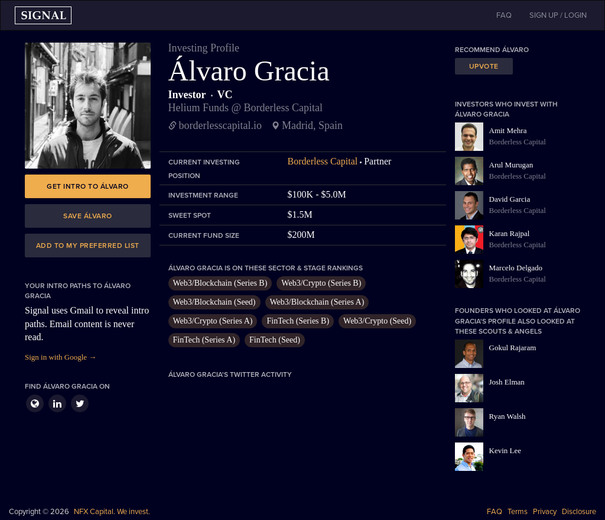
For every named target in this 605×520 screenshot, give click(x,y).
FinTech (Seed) (274, 339)
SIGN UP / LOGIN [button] (558, 15)
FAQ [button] (504, 15)
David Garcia (510, 199)
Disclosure (579, 511)
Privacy (545, 511)
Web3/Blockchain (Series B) (220, 283)
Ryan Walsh (507, 416)
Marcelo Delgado (516, 267)
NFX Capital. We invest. (112, 511)
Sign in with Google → (60, 357)
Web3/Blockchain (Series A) (317, 302)
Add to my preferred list (87, 245)
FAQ (494, 511)
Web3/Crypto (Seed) (377, 320)
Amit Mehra (508, 130)
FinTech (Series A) (204, 339)
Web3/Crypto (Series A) (213, 320)
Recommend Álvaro (492, 50)
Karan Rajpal (509, 233)
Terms (518, 511)
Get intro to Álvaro (88, 186)
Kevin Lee (505, 450)
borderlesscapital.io (220, 125)
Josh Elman (507, 381)
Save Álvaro (87, 216)
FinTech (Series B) (297, 320)
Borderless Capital (323, 161)
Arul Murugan (511, 164)
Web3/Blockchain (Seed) (214, 302)
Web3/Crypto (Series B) (321, 283)
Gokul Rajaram (512, 347)
